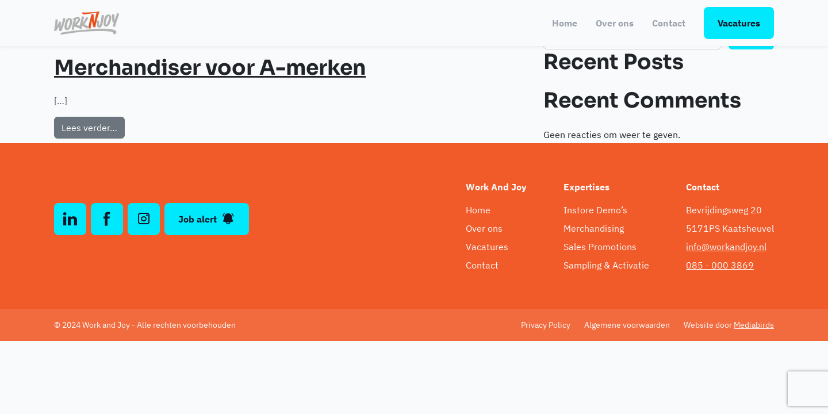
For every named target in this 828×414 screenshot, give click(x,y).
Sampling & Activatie (606, 265)
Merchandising (594, 228)
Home (564, 23)
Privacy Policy (545, 325)
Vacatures (739, 23)
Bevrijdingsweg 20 (724, 210)
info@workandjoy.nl (726, 246)
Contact (668, 23)
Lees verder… (93, 126)
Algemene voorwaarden (627, 325)
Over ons (615, 23)
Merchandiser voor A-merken (210, 67)
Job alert (206, 219)
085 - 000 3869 (720, 265)
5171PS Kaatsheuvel (730, 228)
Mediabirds (754, 325)
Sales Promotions (600, 246)
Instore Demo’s (595, 210)
